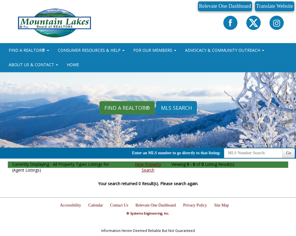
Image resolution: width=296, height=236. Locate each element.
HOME (73, 64)
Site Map (221, 205)
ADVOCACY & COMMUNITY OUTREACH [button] (224, 50)
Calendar (95, 205)
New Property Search (148, 167)
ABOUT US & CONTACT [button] (33, 64)
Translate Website (274, 6)
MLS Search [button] (176, 107)
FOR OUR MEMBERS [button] (154, 50)
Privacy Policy (195, 205)
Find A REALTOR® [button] (127, 107)
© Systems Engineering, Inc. (148, 213)
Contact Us (119, 205)
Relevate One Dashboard (225, 6)
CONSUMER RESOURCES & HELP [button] (91, 50)
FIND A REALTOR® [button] (29, 50)
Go (288, 153)
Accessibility (70, 205)
